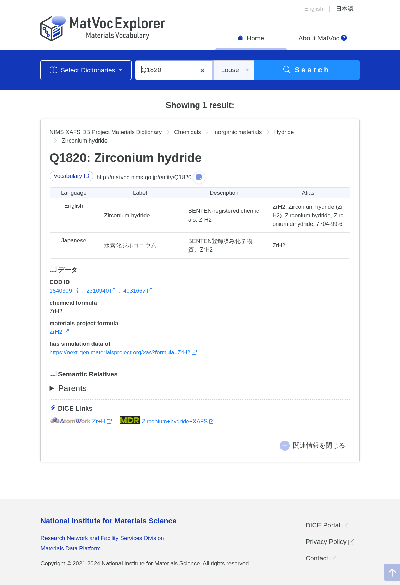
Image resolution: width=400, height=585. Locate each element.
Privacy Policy (329, 541)
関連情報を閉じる (319, 445)
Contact (320, 558)
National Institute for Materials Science (108, 520)
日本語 (344, 8)
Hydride (284, 132)
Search (306, 69)
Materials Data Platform (70, 548)
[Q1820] (173, 70)
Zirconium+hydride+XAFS (167, 421)
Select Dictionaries (86, 69)
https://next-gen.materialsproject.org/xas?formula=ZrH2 (123, 352)
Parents (72, 388)
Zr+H (81, 421)
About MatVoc (323, 38)
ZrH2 (59, 332)
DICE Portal (326, 525)
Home (251, 38)
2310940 (101, 291)
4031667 (137, 291)
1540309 (65, 291)
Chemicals (187, 132)
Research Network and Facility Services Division (102, 538)
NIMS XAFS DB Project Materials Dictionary (106, 132)
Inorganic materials (237, 132)
